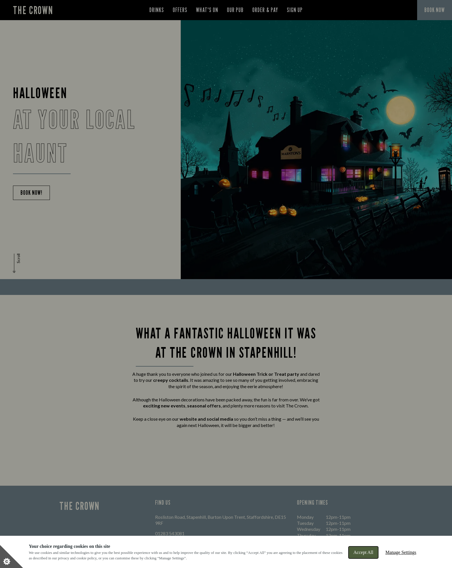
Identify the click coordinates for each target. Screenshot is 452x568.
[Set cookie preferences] (11, 556)
